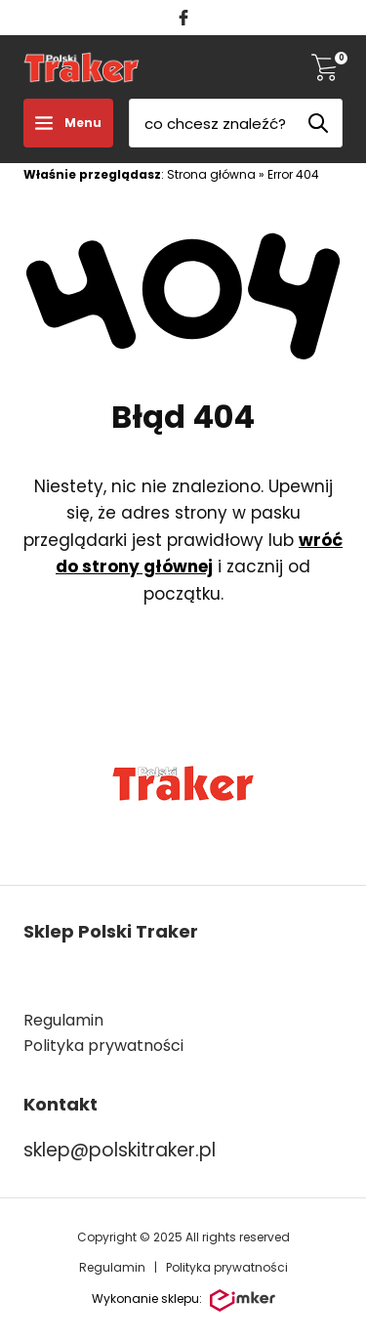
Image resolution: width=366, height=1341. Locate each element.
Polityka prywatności (227, 1267)
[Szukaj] (318, 123)
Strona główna (211, 174)
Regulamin (63, 1020)
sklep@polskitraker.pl (119, 1150)
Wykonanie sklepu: (183, 1301)
